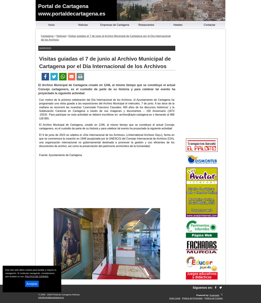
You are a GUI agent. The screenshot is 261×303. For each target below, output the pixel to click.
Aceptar (31, 284)
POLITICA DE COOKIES (36, 276)
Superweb (214, 295)
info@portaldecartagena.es (51, 297)
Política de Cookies (213, 298)
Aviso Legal (174, 298)
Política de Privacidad (192, 298)
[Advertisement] (106, 183)
